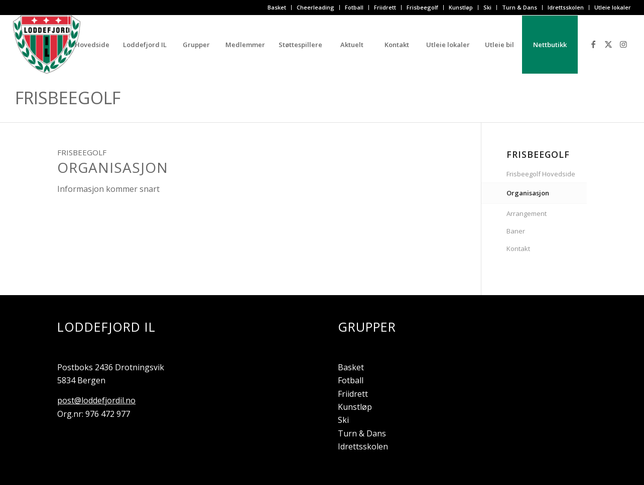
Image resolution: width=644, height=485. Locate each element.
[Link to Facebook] (593, 44)
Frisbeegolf (422, 7)
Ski (487, 7)
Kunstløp (461, 7)
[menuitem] (277, 7)
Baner (515, 230)
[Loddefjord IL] (46, 45)
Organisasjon (527, 192)
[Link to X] (608, 44)
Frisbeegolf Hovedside (540, 173)
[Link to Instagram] (623, 44)
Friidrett (385, 7)
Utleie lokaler (612, 7)
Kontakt (518, 248)
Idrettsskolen (566, 7)
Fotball (354, 7)
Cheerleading (315, 7)
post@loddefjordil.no (96, 400)
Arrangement (526, 213)
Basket (277, 7)
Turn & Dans (519, 7)
